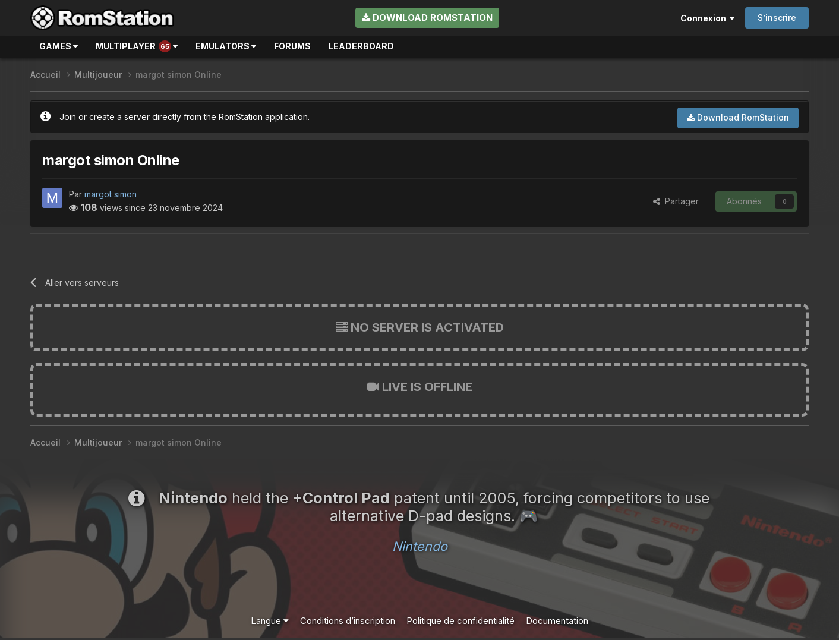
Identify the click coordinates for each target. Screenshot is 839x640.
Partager (676, 201)
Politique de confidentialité (460, 620)
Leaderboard (361, 46)
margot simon (110, 194)
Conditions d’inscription (347, 620)
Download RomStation (427, 17)
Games (58, 46)
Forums (292, 46)
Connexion (707, 18)
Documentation (557, 620)
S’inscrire (777, 17)
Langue (270, 620)
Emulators (225, 46)
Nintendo (419, 546)
